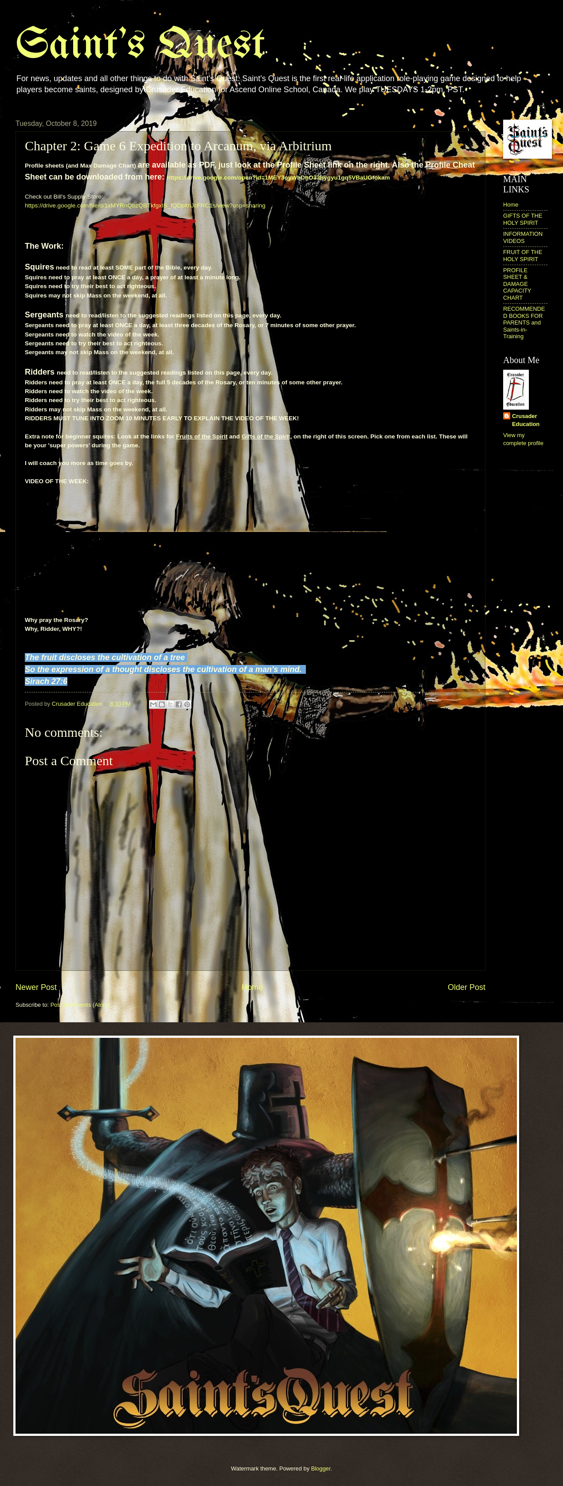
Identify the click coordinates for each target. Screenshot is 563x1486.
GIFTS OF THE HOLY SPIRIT (522, 219)
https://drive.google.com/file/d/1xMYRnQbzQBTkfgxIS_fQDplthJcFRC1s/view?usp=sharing (145, 205)
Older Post (466, 987)
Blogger (321, 1468)
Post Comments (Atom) (80, 1004)
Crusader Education (526, 420)
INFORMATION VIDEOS (523, 237)
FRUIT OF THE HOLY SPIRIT (522, 255)
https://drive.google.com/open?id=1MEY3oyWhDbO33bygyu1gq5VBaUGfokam (278, 177)
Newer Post (36, 987)
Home (252, 987)
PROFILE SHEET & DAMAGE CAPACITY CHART (517, 284)
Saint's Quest (140, 46)
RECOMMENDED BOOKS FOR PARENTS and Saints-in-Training (524, 322)
